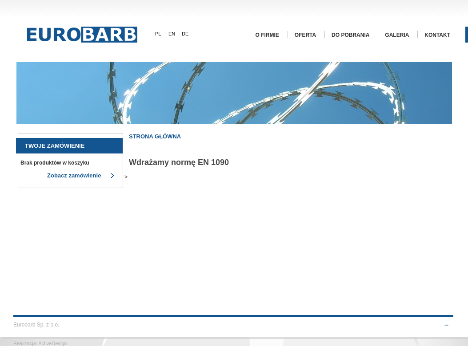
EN (171, 33)
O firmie (267, 35)
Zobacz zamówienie (74, 175)
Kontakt (437, 35)
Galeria (397, 35)
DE (185, 33)
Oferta (305, 35)
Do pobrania (350, 35)
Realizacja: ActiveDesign (40, 343)
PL (158, 33)
